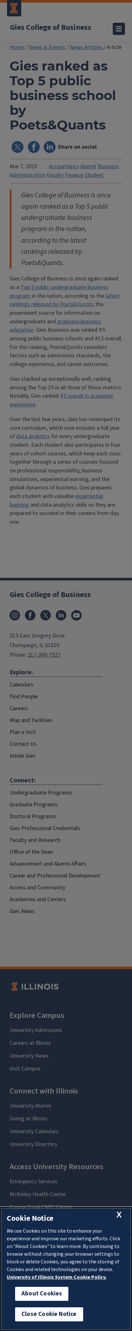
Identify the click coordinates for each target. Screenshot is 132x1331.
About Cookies (42, 1293)
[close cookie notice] (119, 1215)
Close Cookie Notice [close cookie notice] (49, 1314)
